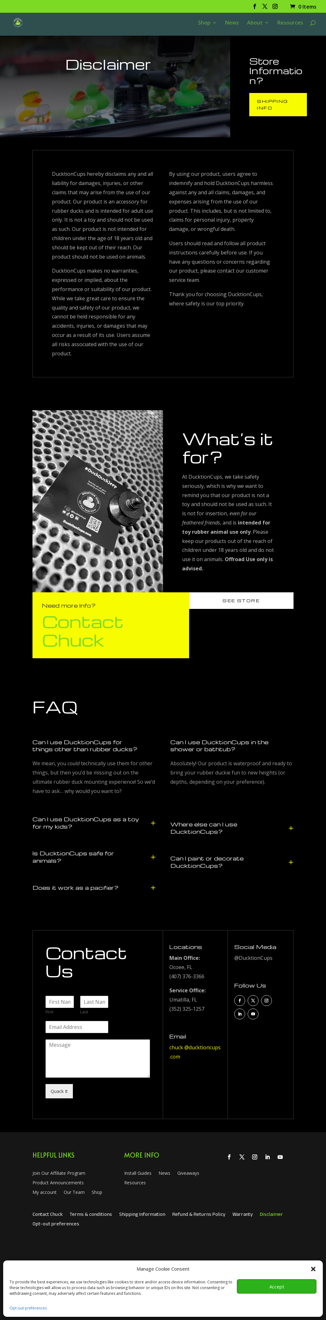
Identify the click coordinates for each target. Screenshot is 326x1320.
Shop (204, 23)
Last (84, 1012)
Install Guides (138, 1173)
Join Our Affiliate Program (58, 1173)
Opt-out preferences (28, 1308)
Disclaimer (271, 1216)
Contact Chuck (83, 630)
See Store (241, 600)
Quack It (59, 1091)
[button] (313, 1269)
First (49, 1012)
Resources (290, 23)
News (232, 23)
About (255, 23)
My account (44, 1192)
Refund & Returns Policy (198, 1216)
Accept (276, 1286)
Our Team (74, 1192)
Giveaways (188, 1173)
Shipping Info (272, 104)
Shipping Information (142, 1216)
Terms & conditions (91, 1216)
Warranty (242, 1216)
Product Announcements (58, 1183)
